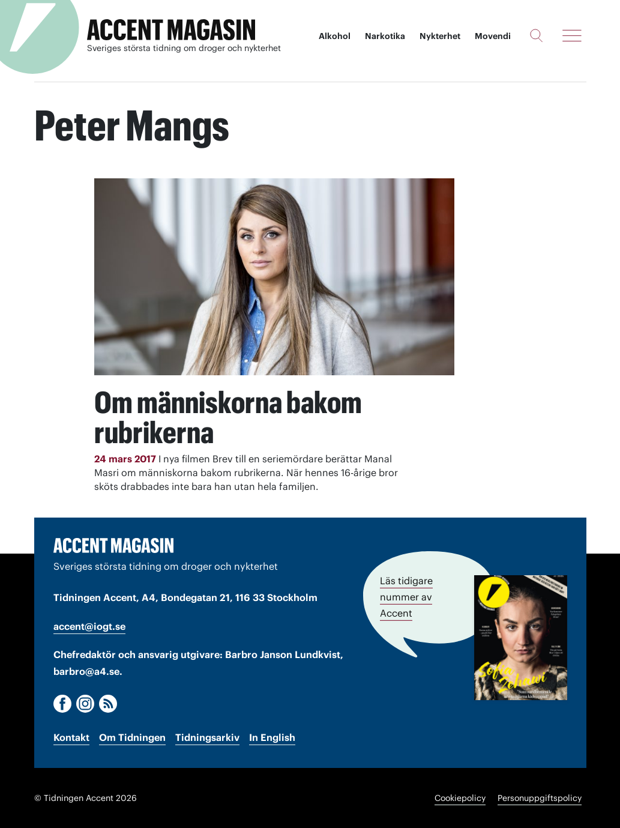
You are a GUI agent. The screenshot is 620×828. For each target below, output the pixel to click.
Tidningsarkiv (207, 737)
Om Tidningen (132, 737)
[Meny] (572, 35)
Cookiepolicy (460, 798)
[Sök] (536, 35)
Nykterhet (440, 36)
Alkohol (335, 36)
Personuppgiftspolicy (540, 798)
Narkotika (385, 36)
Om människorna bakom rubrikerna (228, 417)
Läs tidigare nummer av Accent (406, 597)
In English (272, 737)
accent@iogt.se (89, 626)
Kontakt (71, 737)
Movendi (493, 36)
